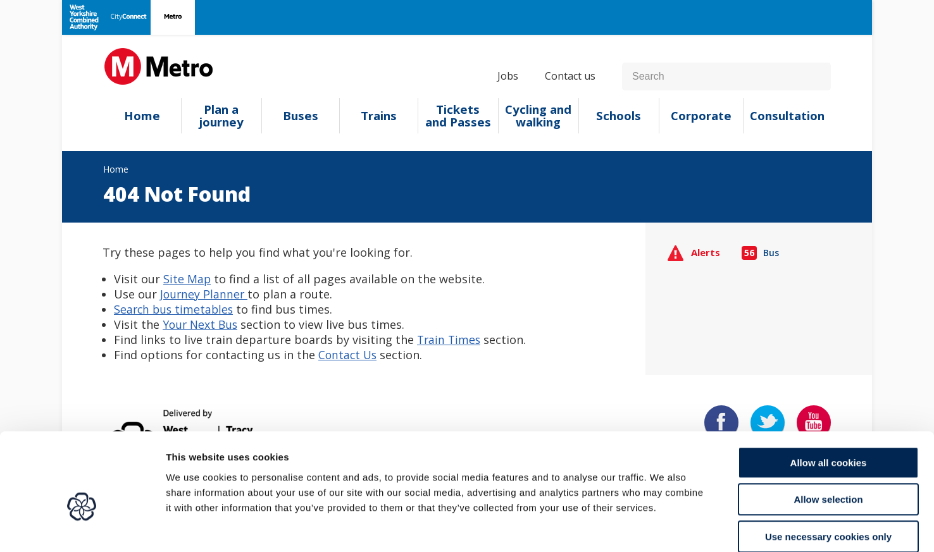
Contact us (570, 76)
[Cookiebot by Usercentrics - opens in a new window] (82, 527)
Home (142, 115)
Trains (379, 115)
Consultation (787, 115)
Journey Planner (204, 294)
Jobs (507, 76)
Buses (300, 115)
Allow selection (828, 434)
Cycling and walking (538, 115)
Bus (761, 253)
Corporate (701, 115)
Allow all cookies (828, 397)
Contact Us (348, 354)
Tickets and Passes (458, 115)
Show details (664, 527)
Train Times (450, 339)
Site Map (187, 278)
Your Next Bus (201, 324)
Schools (618, 115)
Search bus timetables (175, 309)
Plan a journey (221, 115)
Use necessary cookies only (828, 471)
